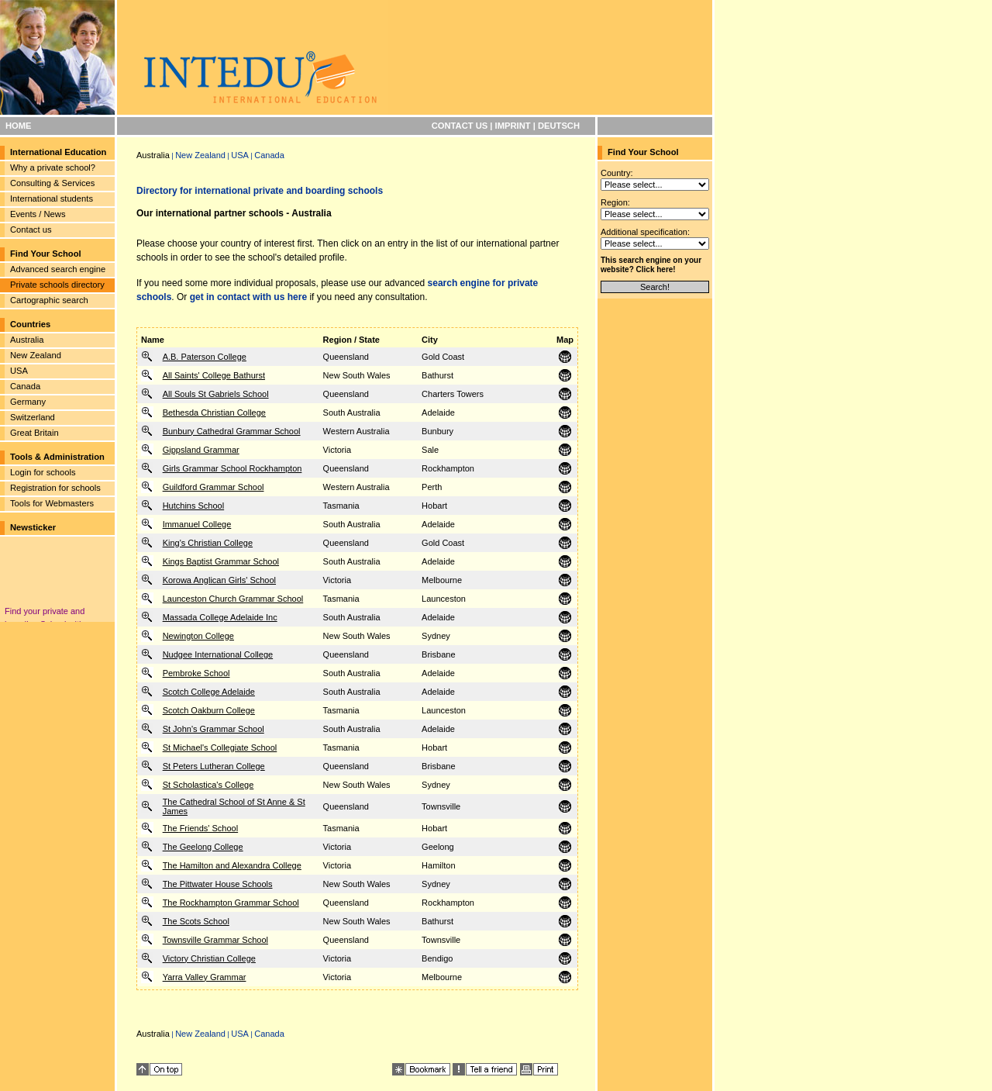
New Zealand (35, 355)
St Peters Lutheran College (214, 766)
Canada (25, 386)
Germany (28, 401)
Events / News (38, 214)
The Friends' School (200, 828)
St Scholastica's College (208, 784)
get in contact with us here (248, 297)
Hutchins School (194, 505)
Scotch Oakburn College (209, 710)
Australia (27, 339)
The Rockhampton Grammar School (231, 902)
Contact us (30, 229)
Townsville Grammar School (215, 939)
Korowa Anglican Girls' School (219, 580)
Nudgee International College (218, 654)
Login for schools (43, 472)
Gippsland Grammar (201, 449)
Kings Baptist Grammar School (221, 561)
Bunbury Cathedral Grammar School (232, 431)
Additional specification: (645, 231)
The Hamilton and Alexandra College (232, 865)
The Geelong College (203, 846)
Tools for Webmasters (52, 503)
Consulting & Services (52, 183)
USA (19, 370)
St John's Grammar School (213, 729)
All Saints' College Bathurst (214, 375)
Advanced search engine (57, 269)
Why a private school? (52, 167)
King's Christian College (208, 542)
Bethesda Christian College (214, 412)
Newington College (198, 635)
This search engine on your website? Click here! (651, 265)
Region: (615, 202)
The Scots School (196, 921)
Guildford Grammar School (213, 487)
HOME (18, 125)
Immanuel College (197, 524)
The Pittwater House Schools (218, 884)
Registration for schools (55, 487)
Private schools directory (57, 284)
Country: (617, 173)
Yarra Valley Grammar (204, 977)
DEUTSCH (559, 125)
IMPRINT (513, 125)
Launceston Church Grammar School (233, 598)
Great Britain (34, 432)
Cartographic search (49, 300)
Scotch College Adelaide (209, 691)
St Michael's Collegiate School (220, 747)
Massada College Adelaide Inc (220, 617)
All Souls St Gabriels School (216, 394)
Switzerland (32, 417)
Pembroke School (196, 673)
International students (51, 198)
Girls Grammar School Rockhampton (232, 468)
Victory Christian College (209, 958)
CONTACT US (460, 125)
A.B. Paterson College (204, 356)
